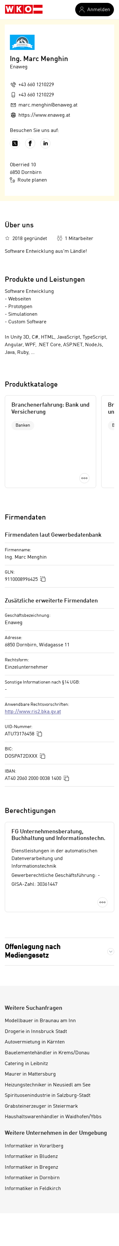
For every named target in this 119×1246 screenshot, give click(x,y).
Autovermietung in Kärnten (35, 1042)
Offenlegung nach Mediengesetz (33, 951)
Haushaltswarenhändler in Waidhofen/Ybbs (53, 1116)
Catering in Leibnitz (26, 1063)
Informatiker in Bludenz (31, 1156)
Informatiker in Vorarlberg (34, 1146)
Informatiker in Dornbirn (32, 1178)
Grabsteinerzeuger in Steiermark (41, 1106)
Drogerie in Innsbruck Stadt (36, 1031)
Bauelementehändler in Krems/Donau (47, 1053)
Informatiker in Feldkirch (33, 1188)
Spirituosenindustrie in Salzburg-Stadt (47, 1095)
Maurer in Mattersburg (30, 1074)
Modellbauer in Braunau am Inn (40, 1020)
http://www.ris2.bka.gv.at (33, 711)
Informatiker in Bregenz (31, 1167)
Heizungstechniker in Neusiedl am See (47, 1085)
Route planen (28, 180)
